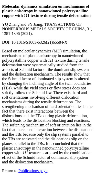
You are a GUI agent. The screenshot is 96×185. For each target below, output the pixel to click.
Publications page (32, 171)
